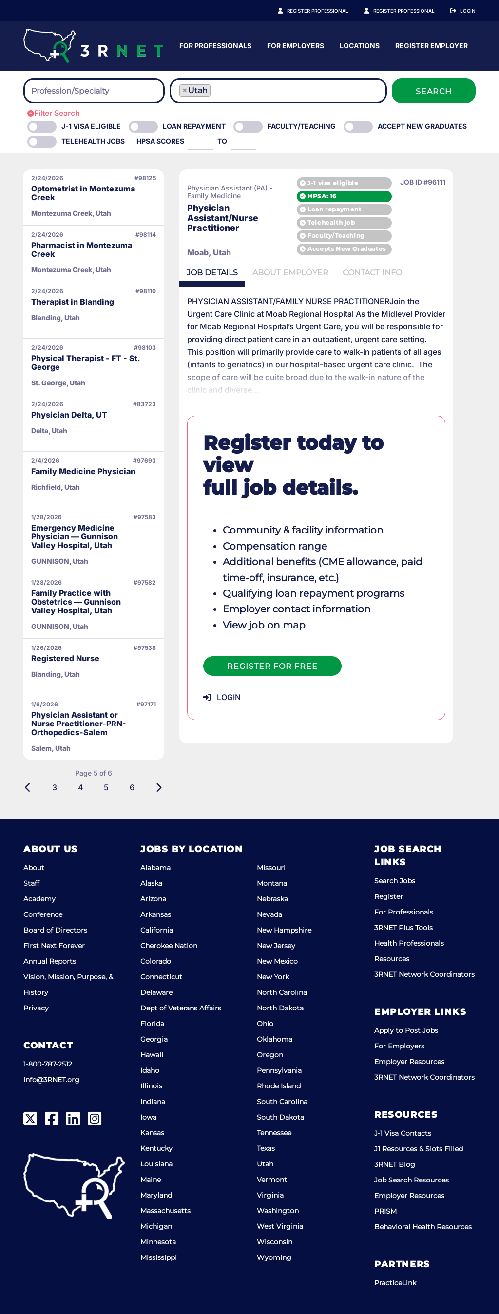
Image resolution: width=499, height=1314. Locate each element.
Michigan (156, 1226)
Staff (31, 883)
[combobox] (94, 90)
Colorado (155, 961)
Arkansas (155, 914)
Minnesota (158, 1242)
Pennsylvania (279, 1070)
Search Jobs (394, 880)
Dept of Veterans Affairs (180, 1008)
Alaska (151, 883)
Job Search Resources (411, 1180)
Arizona (153, 899)
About (33, 867)
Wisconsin (274, 1242)
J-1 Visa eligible (91, 126)
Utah (265, 1164)
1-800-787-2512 (47, 1064)
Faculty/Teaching (302, 126)
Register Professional (328, 11)
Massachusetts (165, 1210)
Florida (152, 1023)
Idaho (149, 1070)
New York (273, 976)
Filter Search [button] (53, 113)
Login (468, 11)
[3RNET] (93, 46)
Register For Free (272, 631)
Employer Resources (409, 1061)
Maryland (156, 1195)
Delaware (156, 992)
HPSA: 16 (345, 195)
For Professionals (311, 45)
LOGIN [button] (222, 662)
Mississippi (158, 1257)
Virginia (270, 1195)
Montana (272, 883)
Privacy (36, 1008)
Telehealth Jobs (93, 141)
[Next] (159, 787)
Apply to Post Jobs (406, 1030)
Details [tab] (213, 273)
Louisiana (156, 1164)
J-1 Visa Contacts (402, 1133)
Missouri (271, 867)
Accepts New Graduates (369, 249)
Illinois (151, 1086)
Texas (266, 1148)
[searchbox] (84, 91)
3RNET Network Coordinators (424, 974)
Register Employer (409, 11)
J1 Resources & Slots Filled (418, 1148)
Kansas (152, 1132)
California (156, 930)
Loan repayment (357, 209)
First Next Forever (54, 945)
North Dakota (280, 1008)
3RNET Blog (394, 1164)
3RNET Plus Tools (403, 927)
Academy (39, 899)
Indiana (152, 1101)
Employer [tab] (292, 273)
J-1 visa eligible (355, 182)
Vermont (272, 1179)
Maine (150, 1179)
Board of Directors (55, 930)
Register (388, 896)
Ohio (265, 1023)
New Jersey (276, 945)
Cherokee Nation (168, 945)
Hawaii (151, 1054)
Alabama (155, 867)
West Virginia (280, 1226)
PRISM (385, 1211)
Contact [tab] (375, 273)
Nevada (269, 914)
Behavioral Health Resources (423, 1226)
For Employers (391, 45)
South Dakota (280, 1117)
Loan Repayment (194, 126)
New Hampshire (284, 930)
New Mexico (277, 961)
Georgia (154, 1039)
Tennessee (274, 1132)
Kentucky (156, 1148)
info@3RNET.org (51, 1079)
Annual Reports (49, 961)
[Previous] (28, 787)
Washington (278, 1210)
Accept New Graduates (422, 126)
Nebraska (272, 899)
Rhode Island (279, 1086)
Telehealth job (354, 222)
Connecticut (161, 976)
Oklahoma (274, 1039)
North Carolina (282, 992)
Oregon (270, 1054)
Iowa (148, 1117)
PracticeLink (395, 1282)
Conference (42, 914)
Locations (456, 45)
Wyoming (274, 1257)
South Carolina (282, 1101)
